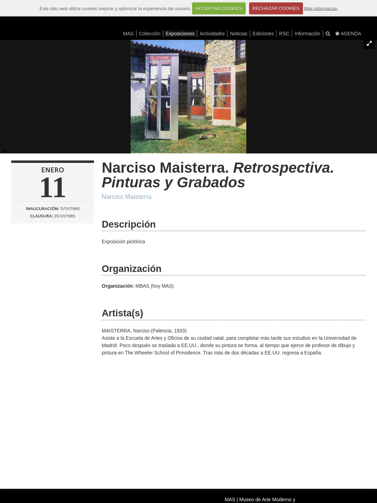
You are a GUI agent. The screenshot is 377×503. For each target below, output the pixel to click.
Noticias (238, 33)
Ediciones (263, 33)
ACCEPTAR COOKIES (219, 8)
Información (307, 33)
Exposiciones (180, 33)
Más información (320, 8)
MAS (128, 33)
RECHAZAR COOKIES (276, 8)
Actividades (212, 33)
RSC (284, 33)
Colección (149, 33)
